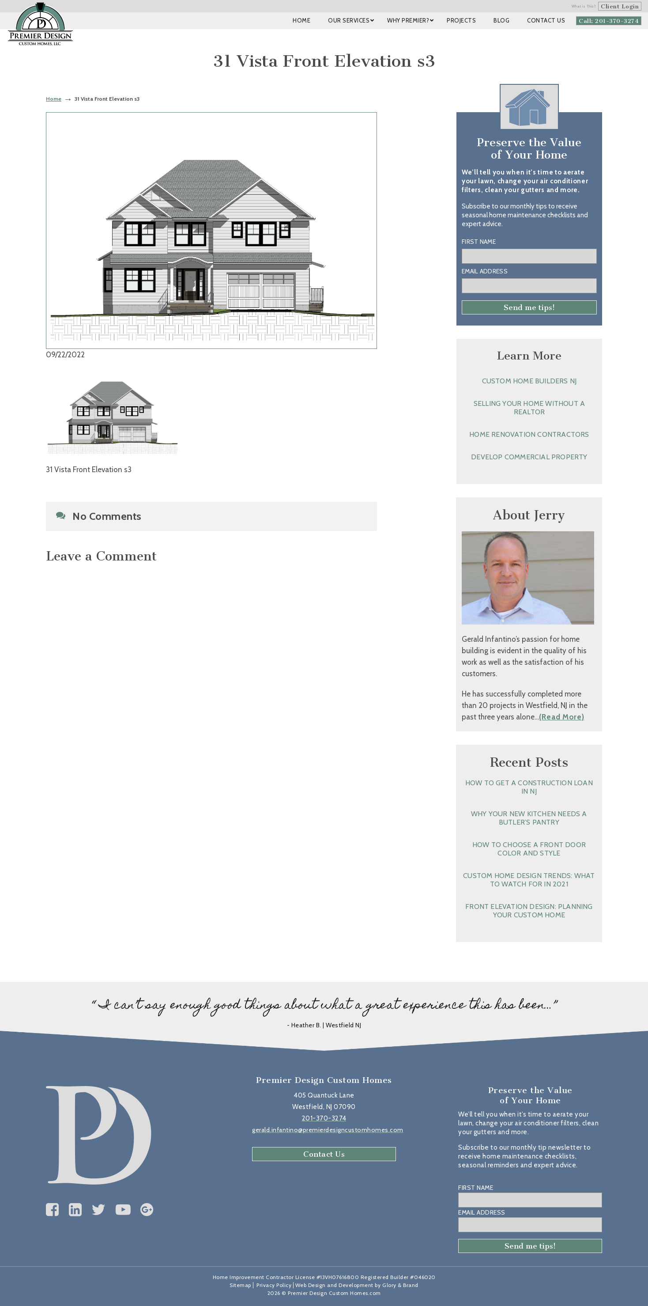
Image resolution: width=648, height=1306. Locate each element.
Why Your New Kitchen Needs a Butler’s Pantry (529, 818)
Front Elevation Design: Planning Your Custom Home (528, 910)
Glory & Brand (400, 1285)
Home (53, 98)
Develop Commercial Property (529, 457)
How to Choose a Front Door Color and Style (529, 848)
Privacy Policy (273, 1285)
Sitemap (240, 1285)
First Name (479, 242)
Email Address (485, 271)
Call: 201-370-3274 (609, 21)
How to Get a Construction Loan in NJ (529, 787)
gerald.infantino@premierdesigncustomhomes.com (327, 1130)
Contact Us (324, 1154)
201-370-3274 (324, 1118)
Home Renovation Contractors (529, 434)
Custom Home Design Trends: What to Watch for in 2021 (529, 879)
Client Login (620, 6)
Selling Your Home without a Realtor (529, 407)
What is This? (584, 6)
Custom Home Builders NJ (529, 381)
